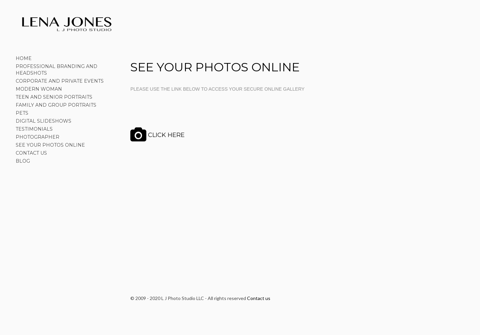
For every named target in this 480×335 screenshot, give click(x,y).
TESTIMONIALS (34, 129)
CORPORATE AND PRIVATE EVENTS (60, 81)
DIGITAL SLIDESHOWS (43, 121)
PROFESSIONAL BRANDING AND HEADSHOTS (56, 69)
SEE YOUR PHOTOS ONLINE (50, 145)
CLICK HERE (166, 135)
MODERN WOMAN (39, 89)
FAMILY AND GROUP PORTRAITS (56, 105)
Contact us (258, 298)
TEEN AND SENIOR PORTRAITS (54, 97)
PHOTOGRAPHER (37, 137)
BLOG (23, 161)
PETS (22, 113)
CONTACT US (31, 153)
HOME (24, 58)
